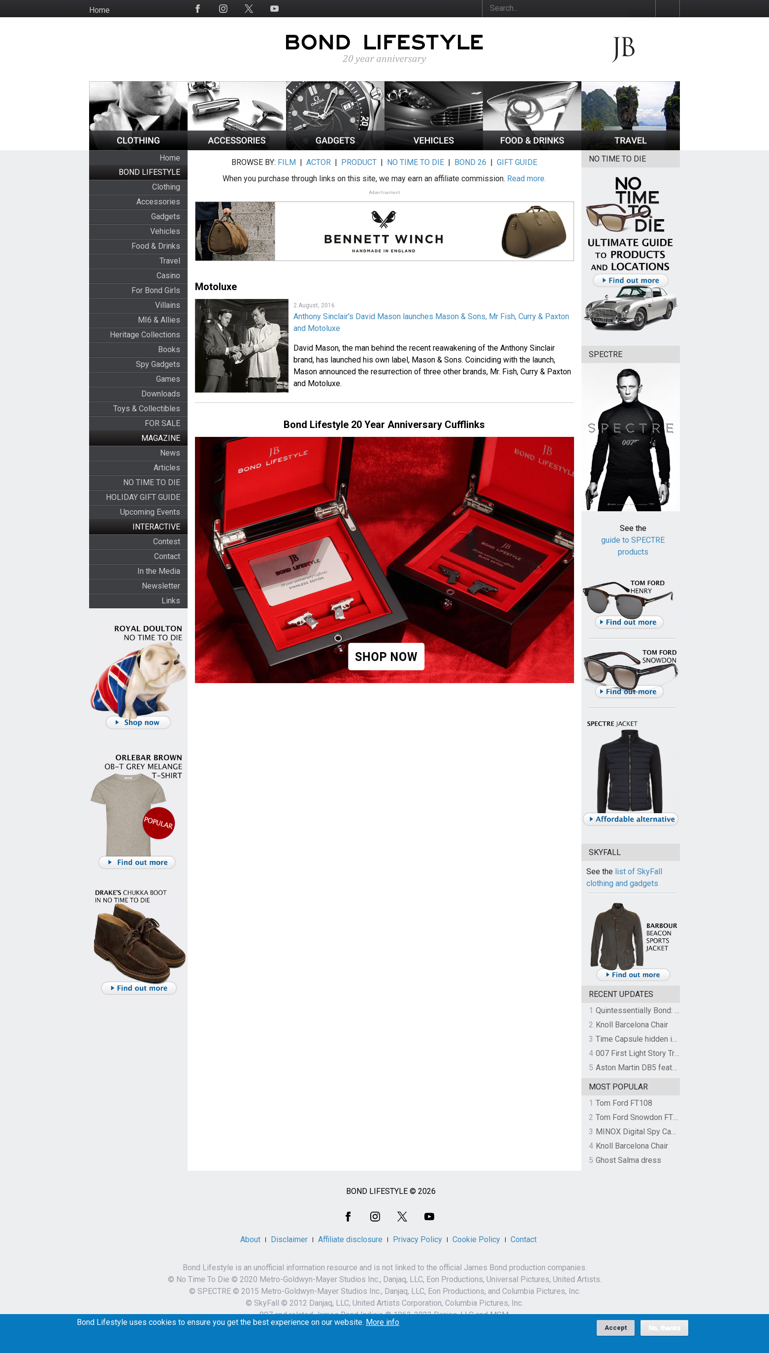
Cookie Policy (476, 1239)
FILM (287, 162)
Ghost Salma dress (628, 1160)
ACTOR (318, 162)
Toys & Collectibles (146, 408)
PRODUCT (359, 162)
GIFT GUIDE (517, 162)
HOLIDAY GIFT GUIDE (143, 497)
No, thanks (664, 1331)
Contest (166, 541)
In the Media (158, 571)
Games (168, 379)
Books (169, 349)
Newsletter (161, 586)
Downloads (160, 393)
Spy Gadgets (158, 364)
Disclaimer (289, 1239)
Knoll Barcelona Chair (632, 1024)
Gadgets (165, 216)
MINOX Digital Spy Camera (642, 1131)
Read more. (526, 178)
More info (382, 1325)
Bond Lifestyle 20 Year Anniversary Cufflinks (384, 424)
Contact (167, 556)
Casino (168, 275)
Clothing (166, 187)
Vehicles (165, 231)
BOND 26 (470, 162)
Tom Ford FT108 (624, 1103)
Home (99, 10)
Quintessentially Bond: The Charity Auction (668, 1010)
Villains (167, 305)
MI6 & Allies (159, 320)
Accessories (158, 201)
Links (170, 600)
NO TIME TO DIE (151, 482)
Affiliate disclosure (350, 1239)
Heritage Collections (145, 334)
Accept (616, 1331)
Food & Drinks (155, 246)
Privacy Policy (417, 1239)
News (170, 453)
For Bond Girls (155, 290)
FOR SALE (162, 423)
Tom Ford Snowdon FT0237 (643, 1117)
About (250, 1239)
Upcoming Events (150, 512)
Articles (167, 467)
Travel (170, 260)
